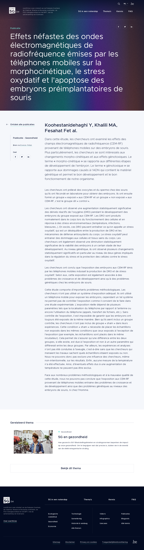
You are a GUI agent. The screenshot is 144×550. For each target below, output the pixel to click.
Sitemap (56, 542)
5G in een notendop (88, 11)
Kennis (119, 11)
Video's (103, 514)
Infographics (105, 519)
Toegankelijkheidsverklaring (115, 542)
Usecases (103, 523)
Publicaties (125, 514)
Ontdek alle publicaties (22, 124)
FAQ (130, 11)
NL (125, 3)
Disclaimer (70, 542)
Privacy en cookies (88, 542)
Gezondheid (31, 138)
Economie (52, 526)
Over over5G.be (10, 521)
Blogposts (125, 519)
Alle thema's (76, 528)
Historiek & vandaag (79, 523)
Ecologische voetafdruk (53, 515)
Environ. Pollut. (26, 145)
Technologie (76, 514)
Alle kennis (125, 523)
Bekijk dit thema (71, 468)
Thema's (107, 11)
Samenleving (76, 519)
